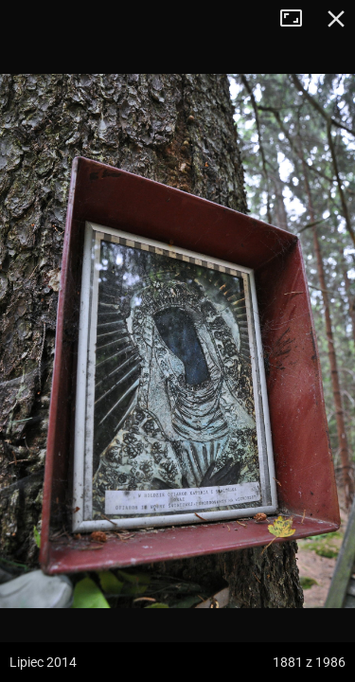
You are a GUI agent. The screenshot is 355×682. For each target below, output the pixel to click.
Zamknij (336, 19)
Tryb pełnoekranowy (298, 19)
